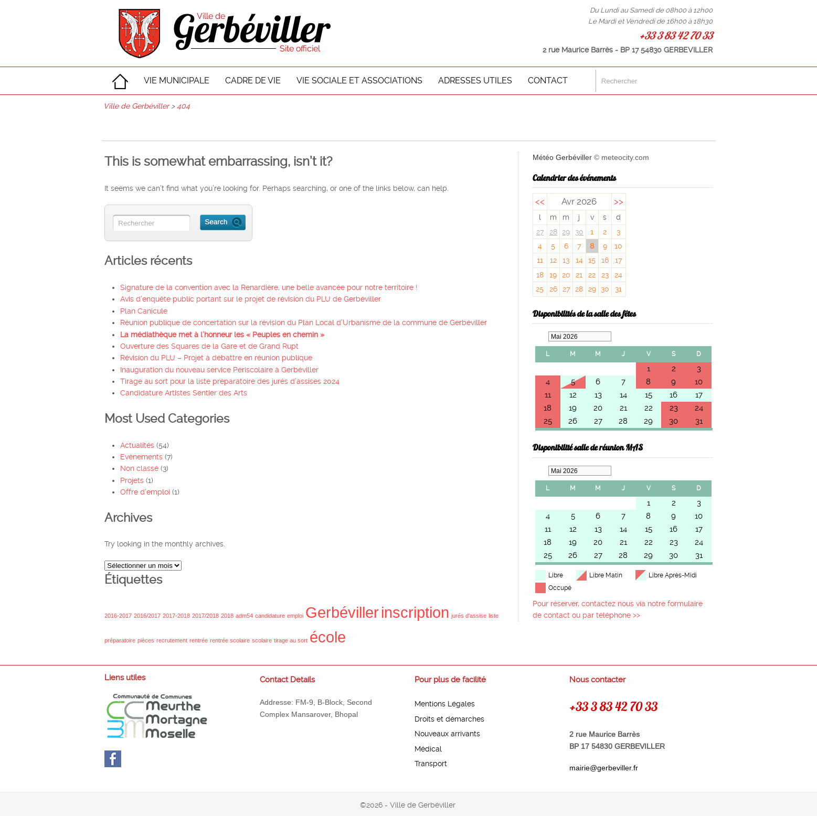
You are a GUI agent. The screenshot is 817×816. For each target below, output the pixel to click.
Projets (132, 480)
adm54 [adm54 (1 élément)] (244, 616)
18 (540, 275)
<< (540, 201)
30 (579, 232)
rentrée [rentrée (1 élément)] (198, 640)
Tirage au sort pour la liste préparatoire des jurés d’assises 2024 (229, 381)
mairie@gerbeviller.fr (603, 768)
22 (592, 275)
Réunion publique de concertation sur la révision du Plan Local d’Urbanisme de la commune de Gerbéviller (303, 322)
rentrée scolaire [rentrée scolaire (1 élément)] (230, 640)
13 (566, 260)
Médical (428, 749)
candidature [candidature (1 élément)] (270, 616)
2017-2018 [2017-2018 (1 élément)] (176, 616)
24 (618, 275)
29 (566, 232)
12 (553, 260)
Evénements (141, 457)
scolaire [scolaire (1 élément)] (262, 640)
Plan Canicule (143, 311)
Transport (431, 763)
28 (553, 232)
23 (605, 275)
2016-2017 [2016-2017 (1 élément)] (118, 616)
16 (605, 260)
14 (579, 260)
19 (553, 275)
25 (540, 289)
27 (540, 232)
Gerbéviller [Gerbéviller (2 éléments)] (342, 612)
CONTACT (548, 80)
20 (566, 275)
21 (579, 275)
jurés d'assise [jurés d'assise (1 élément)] (468, 616)
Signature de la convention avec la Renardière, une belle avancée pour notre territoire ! (269, 287)
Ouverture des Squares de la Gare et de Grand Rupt (209, 346)
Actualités (137, 445)
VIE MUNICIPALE (176, 80)
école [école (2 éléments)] (328, 637)
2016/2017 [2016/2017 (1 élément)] (147, 616)
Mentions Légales (445, 704)
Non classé (139, 468)
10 (618, 246)
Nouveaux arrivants (447, 733)
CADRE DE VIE (253, 80)
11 (540, 260)
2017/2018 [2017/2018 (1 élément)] (205, 616)
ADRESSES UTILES (475, 80)
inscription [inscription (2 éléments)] (415, 612)
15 (592, 260)
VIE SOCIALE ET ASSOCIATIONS (359, 80)
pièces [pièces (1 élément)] (145, 640)
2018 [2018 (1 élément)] (227, 616)
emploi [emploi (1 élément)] (295, 616)
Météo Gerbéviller (562, 157)
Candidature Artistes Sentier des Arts (183, 393)
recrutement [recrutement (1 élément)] (171, 640)
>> (618, 201)
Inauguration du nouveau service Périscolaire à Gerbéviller (219, 370)
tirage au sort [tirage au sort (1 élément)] (290, 640)
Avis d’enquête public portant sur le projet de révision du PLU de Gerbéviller (250, 299)
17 (618, 260)
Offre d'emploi (145, 492)
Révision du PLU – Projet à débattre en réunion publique (216, 357)
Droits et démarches (449, 719)
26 (553, 289)
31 (618, 289)
